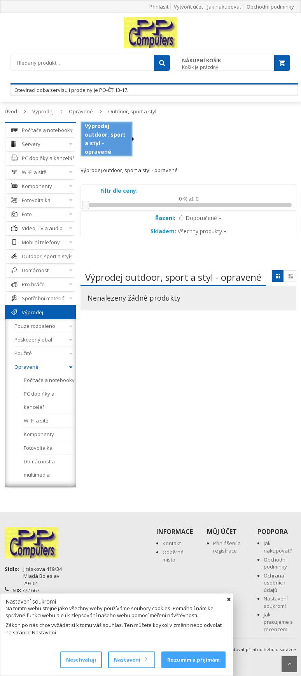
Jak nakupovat (224, 6)
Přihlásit (158, 6)
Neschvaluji (81, 659)
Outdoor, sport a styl (132, 111)
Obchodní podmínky (270, 6)
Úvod (11, 111)
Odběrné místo (173, 556)
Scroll (289, 664)
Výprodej (43, 111)
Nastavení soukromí (276, 602)
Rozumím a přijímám (193, 659)
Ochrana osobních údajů (274, 582)
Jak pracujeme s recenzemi (278, 621)
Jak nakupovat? (278, 547)
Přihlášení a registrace (227, 547)
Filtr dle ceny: (119, 190)
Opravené (81, 111)
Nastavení (130, 659)
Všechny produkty (188, 231)
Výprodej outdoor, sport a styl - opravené (105, 138)
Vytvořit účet (188, 6)
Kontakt (172, 543)
